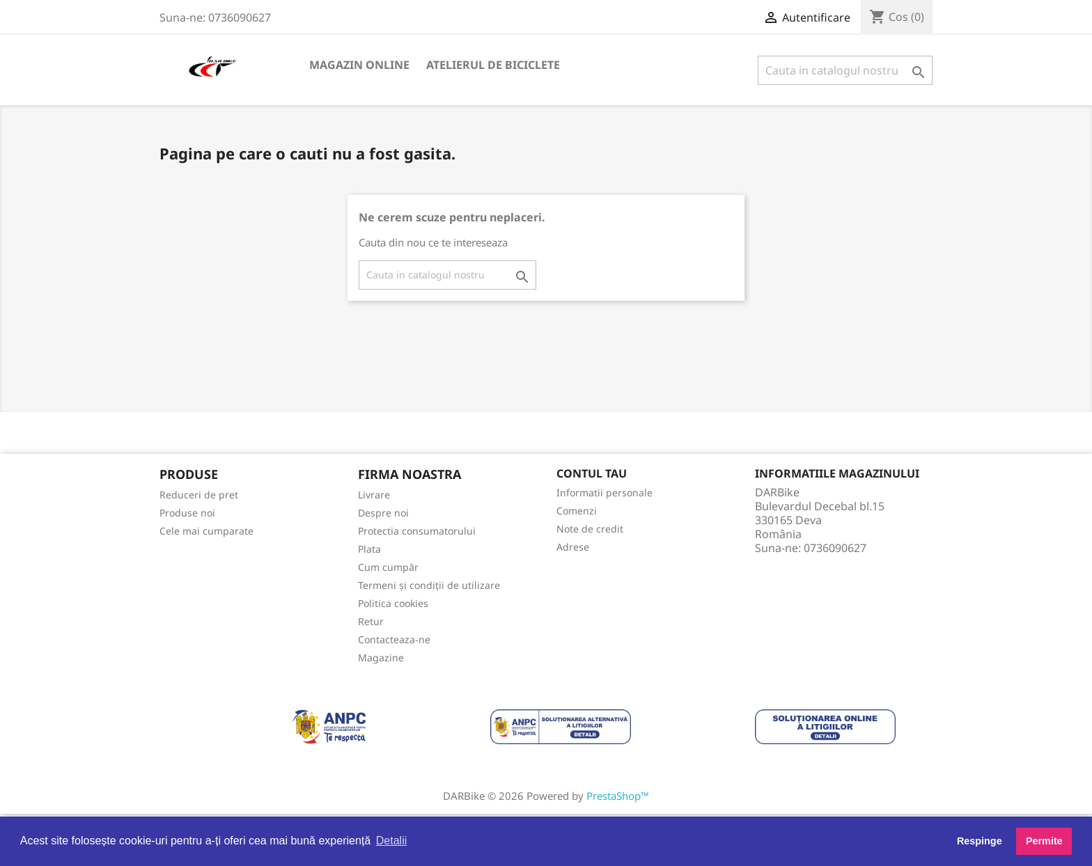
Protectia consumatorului (417, 530)
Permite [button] (1044, 841)
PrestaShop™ (617, 796)
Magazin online (359, 64)
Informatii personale (604, 492)
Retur (371, 621)
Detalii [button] (391, 841)
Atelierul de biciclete (493, 64)
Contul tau (591, 473)
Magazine (381, 657)
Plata (369, 549)
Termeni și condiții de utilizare (429, 585)
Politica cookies (393, 603)
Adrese (572, 546)
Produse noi (187, 512)
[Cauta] (845, 70)
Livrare (374, 494)
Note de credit (589, 528)
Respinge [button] (979, 841)
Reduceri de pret (198, 494)
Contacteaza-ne (394, 639)
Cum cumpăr (388, 567)
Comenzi (576, 510)
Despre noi (383, 512)
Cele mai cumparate (206, 530)
